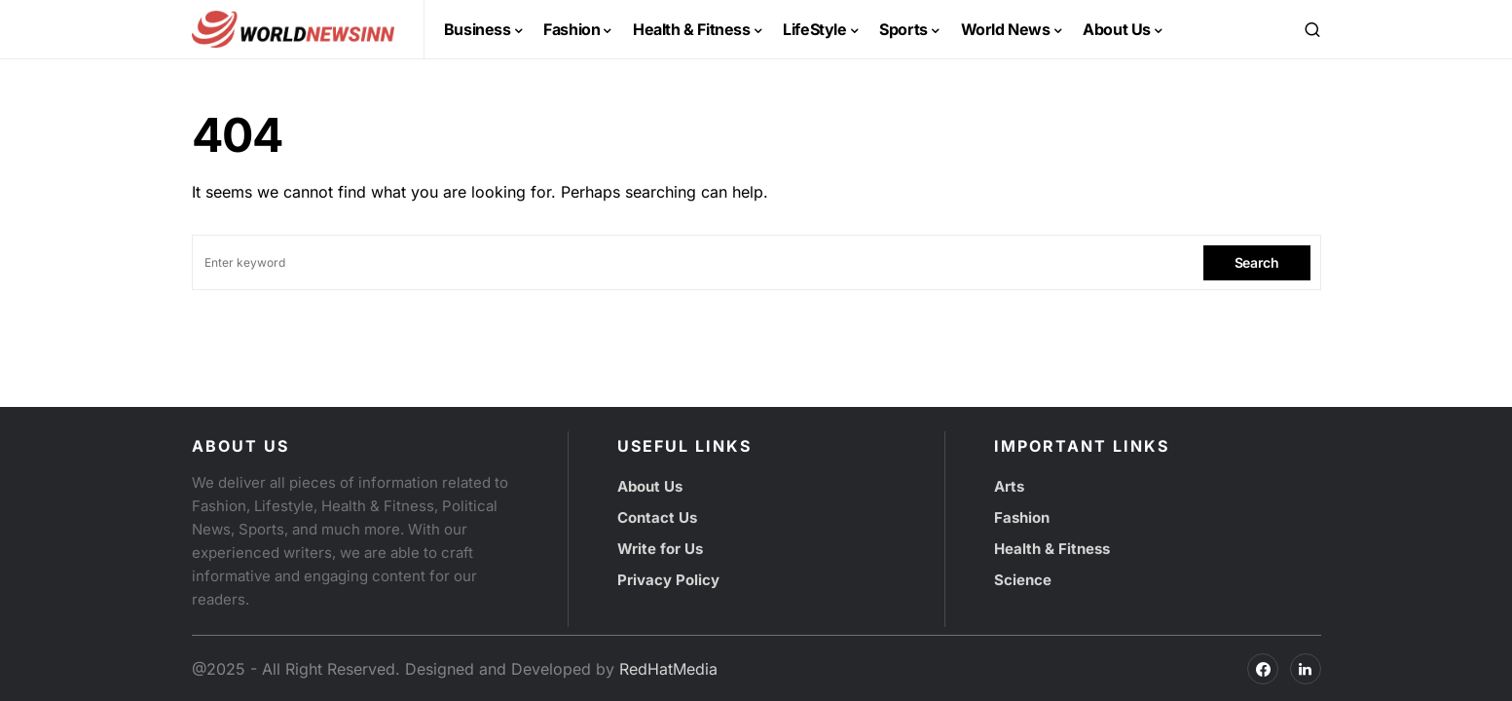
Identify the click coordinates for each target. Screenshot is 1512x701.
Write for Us (660, 548)
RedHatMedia (668, 669)
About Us (649, 486)
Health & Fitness (1052, 548)
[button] (1312, 29)
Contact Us (657, 517)
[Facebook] (1262, 668)
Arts (1009, 486)
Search (1257, 262)
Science (1022, 580)
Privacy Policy (668, 580)
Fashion (1022, 517)
